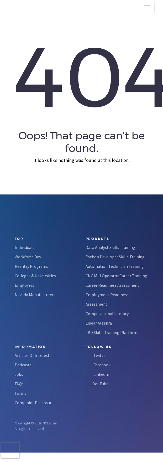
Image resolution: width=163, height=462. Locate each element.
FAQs (19, 383)
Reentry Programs (31, 266)
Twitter (100, 355)
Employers (24, 285)
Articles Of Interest (32, 355)
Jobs (19, 374)
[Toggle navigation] (147, 8)
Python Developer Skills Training (115, 256)
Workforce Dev (28, 256)
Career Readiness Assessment (112, 285)
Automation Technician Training (115, 266)
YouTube (100, 383)
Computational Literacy (107, 313)
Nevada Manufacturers (35, 294)
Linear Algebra (99, 323)
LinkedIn (101, 374)
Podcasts (23, 364)
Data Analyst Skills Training (110, 247)
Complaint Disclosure (34, 402)
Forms (20, 393)
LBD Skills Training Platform (111, 332)
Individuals (24, 247)
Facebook (102, 364)
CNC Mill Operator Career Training (116, 275)
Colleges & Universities (35, 275)
